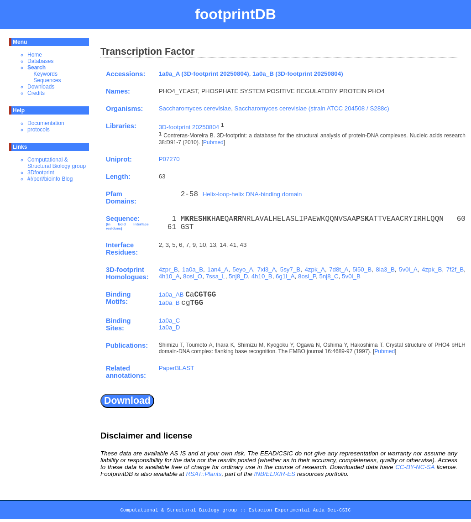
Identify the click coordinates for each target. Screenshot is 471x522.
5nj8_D (238, 276)
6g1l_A (285, 276)
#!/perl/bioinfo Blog (50, 179)
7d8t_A (338, 269)
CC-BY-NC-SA (414, 467)
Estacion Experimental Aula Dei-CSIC (300, 511)
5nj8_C (328, 276)
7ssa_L (215, 276)
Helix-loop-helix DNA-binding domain (252, 194)
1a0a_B (192, 269)
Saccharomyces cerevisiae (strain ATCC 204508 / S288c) (312, 108)
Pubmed (213, 142)
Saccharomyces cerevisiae (195, 108)
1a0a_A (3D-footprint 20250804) (204, 73)
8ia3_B (385, 269)
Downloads (40, 87)
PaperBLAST (176, 368)
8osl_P (307, 276)
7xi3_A (266, 269)
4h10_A (169, 276)
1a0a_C (169, 320)
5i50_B (362, 269)
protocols (38, 129)
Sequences (47, 80)
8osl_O (192, 276)
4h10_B (261, 276)
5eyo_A (242, 269)
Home (34, 55)
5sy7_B (290, 269)
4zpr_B (168, 269)
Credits (36, 93)
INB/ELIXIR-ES (274, 473)
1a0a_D (169, 327)
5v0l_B (351, 276)
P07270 (169, 159)
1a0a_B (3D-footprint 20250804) (297, 73)
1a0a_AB (171, 294)
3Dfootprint (40, 172)
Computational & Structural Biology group (56, 163)
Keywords (45, 74)
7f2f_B (455, 269)
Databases (40, 61)
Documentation (45, 123)
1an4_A (217, 269)
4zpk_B (432, 269)
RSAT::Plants (203, 473)
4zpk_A (314, 269)
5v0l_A (408, 269)
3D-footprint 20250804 (189, 127)
